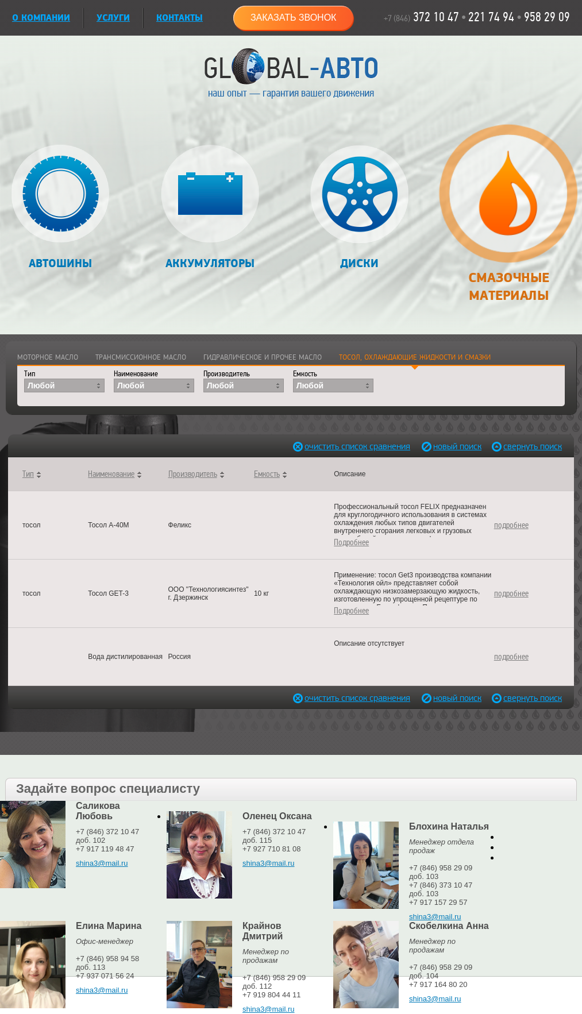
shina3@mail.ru (102, 863)
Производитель (226, 374)
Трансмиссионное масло (140, 357)
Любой (41, 385)
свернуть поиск (528, 447)
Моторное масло (47, 357)
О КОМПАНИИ (41, 18)
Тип (29, 374)
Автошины (60, 207)
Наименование (136, 374)
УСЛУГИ (113, 18)
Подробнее (351, 542)
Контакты (179, 18)
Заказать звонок (293, 17)
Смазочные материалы (508, 219)
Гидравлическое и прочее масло (262, 357)
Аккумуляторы (210, 207)
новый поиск (457, 447)
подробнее (511, 525)
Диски (359, 207)
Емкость (305, 374)
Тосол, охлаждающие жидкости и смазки (415, 357)
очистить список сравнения (329, 447)
